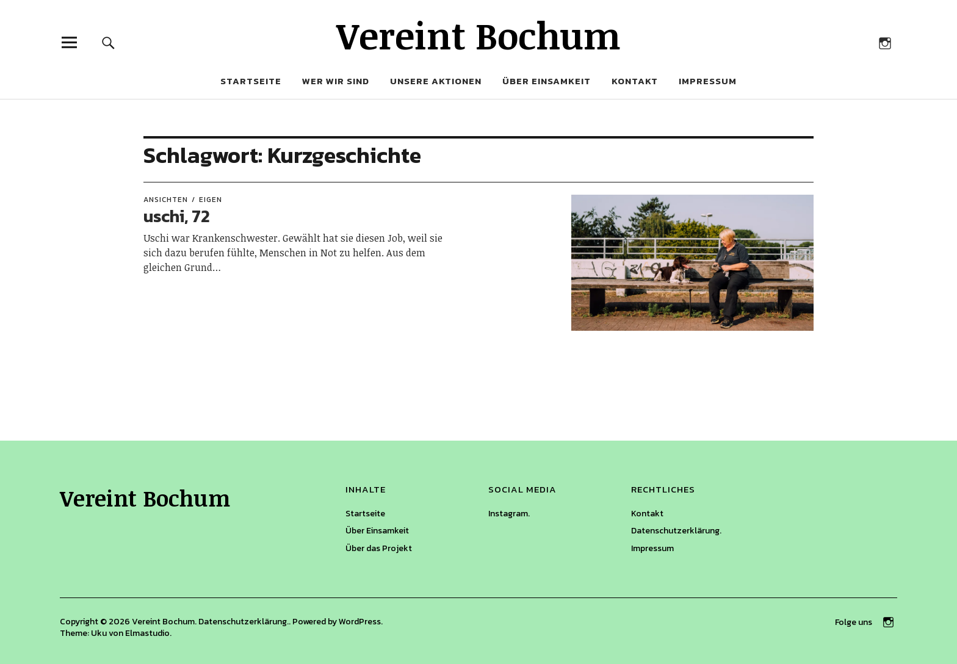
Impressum (708, 81)
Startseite (250, 81)
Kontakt (635, 81)
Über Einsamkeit (546, 81)
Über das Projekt (378, 548)
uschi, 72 (176, 216)
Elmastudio (147, 633)
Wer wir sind (335, 81)
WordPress (360, 621)
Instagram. (509, 513)
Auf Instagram (884, 42)
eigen (210, 199)
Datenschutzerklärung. (676, 530)
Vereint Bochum (478, 35)
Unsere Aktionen (436, 81)
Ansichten (165, 199)
